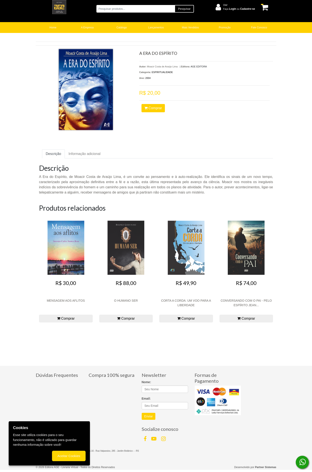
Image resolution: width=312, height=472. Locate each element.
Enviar (148, 416)
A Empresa (87, 27)
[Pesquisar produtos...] (135, 9)
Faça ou (239, 9)
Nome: (146, 382)
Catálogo (121, 27)
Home (52, 27)
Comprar (153, 108)
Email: (146, 398)
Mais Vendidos (190, 27)
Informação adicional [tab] (84, 154)
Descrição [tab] (53, 154)
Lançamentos (156, 27)
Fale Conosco (259, 27)
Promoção (225, 27)
